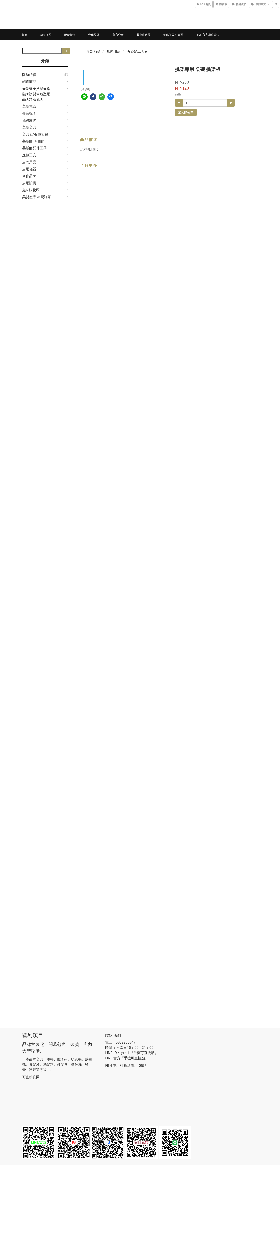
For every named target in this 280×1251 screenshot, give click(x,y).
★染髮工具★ (137, 51)
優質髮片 (29, 120)
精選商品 (29, 81)
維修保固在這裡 (173, 35)
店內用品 (29, 162)
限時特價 (69, 35)
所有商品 (45, 35)
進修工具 (29, 155)
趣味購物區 (31, 190)
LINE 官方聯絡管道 (207, 35)
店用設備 (29, 183)
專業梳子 (29, 113)
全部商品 (94, 51)
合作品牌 (93, 35)
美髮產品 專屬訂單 (36, 197)
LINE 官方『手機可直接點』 (126, 1058)
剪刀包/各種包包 (35, 134)
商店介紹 (118, 35)
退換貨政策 (143, 35)
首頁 (24, 35)
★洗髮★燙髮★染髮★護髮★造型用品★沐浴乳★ (36, 94)
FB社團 (110, 1065)
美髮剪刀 (29, 127)
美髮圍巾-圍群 (33, 141)
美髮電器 (29, 106)
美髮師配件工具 (34, 148)
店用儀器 (29, 169)
